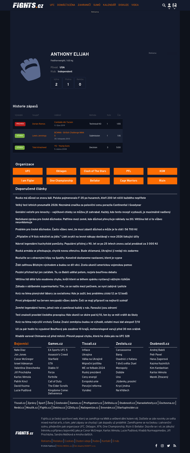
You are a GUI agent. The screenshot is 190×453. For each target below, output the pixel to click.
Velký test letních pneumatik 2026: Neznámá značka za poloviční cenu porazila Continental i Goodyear (78, 205)
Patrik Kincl (21, 381)
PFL (128, 171)
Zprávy (32, 403)
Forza (51, 372)
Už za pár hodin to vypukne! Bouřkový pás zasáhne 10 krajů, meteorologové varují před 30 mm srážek (77, 329)
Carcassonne (123, 350)
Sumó (96, 5)
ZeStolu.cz (110, 403)
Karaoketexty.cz (147, 403)
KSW (162, 171)
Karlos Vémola (22, 377)
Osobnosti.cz (127, 403)
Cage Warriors (128, 181)
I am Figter (27, 181)
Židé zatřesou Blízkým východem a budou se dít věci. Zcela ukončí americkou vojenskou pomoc (73, 265)
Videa (135, 5)
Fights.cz (45, 408)
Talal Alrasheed (39, 147)
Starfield (53, 359)
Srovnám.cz (108, 408)
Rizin (162, 181)
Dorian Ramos (38, 124)
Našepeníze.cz (89, 408)
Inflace (86, 350)
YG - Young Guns (62, 146)
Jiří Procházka (22, 372)
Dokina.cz (59, 408)
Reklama (46, 441)
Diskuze (124, 5)
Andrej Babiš (157, 350)
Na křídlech (122, 390)
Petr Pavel (156, 354)
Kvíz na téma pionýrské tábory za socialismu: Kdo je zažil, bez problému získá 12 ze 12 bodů (71, 293)
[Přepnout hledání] (164, 5)
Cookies (69, 441)
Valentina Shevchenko (27, 368)
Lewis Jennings (39, 136)
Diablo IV (53, 368)
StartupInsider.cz (127, 408)
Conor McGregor (24, 359)
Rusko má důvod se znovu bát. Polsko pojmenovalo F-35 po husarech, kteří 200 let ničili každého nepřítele (80, 198)
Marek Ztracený (159, 377)
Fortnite (52, 377)
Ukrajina (87, 354)
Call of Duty (55, 381)
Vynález (86, 390)
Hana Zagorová (159, 359)
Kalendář (109, 5)
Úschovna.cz (167, 403)
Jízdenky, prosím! (126, 381)
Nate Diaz (19, 350)
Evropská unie (90, 381)
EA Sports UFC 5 (58, 350)
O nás (116, 441)
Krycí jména (123, 386)
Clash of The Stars (95, 171)
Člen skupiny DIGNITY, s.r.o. (85, 446)
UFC (52, 5)
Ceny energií (89, 377)
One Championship (61, 181)
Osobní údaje (83, 441)
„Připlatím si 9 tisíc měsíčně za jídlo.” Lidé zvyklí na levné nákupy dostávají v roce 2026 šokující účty (77, 237)
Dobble (120, 372)
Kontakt (106, 441)
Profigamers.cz (93, 403)
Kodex (96, 441)
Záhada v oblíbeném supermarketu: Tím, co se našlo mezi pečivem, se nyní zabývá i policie (70, 286)
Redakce (58, 441)
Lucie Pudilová (22, 390)
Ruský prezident (91, 372)
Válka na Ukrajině (92, 359)
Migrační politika (91, 363)
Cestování (62, 403)
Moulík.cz (32, 408)
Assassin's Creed (58, 354)
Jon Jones (20, 354)
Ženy (50, 403)
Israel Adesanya (23, 363)
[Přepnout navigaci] (169, 5)
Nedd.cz (19, 408)
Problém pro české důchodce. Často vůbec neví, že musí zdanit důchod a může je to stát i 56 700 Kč (76, 229)
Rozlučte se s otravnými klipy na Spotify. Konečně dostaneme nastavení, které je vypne (68, 258)
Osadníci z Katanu (126, 359)
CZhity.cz (73, 408)
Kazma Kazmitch (160, 363)
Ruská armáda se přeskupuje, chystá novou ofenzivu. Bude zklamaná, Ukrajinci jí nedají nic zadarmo (76, 251)
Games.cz (76, 403)
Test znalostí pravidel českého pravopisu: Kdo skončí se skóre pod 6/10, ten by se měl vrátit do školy (76, 315)
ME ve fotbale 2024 (93, 368)
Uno (118, 377)
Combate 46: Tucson (63, 122)
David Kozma (21, 386)
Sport (41, 403)
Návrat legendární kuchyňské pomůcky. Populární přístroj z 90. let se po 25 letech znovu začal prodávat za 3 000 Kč (86, 244)
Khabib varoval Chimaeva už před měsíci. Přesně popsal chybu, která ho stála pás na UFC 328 (72, 336)
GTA (50, 363)
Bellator (95, 181)
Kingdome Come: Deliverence (58, 392)
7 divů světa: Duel (126, 363)
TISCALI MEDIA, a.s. (64, 446)
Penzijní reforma (91, 386)
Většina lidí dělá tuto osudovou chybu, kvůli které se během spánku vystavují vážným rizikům (72, 279)
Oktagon (61, 171)
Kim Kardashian (159, 368)
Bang (119, 354)
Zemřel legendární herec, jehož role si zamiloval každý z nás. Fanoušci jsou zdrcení (66, 308)
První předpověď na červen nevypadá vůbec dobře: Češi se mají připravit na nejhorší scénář (71, 300)
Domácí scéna (66, 5)
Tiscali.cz (20, 403)
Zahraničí (84, 5)
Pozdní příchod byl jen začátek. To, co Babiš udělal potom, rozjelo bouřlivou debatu (66, 272)
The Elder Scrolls (58, 386)
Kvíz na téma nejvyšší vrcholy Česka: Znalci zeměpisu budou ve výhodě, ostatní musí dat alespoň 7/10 (77, 322)
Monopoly (122, 368)
